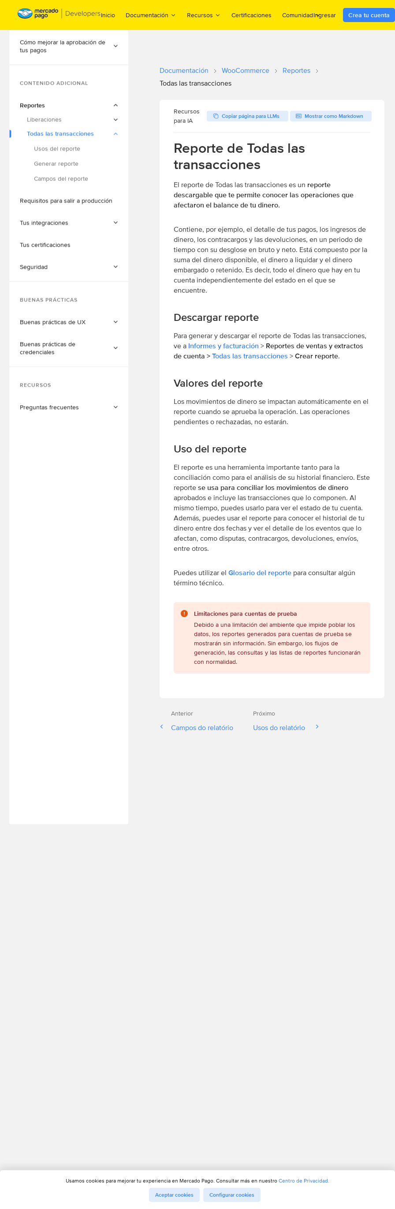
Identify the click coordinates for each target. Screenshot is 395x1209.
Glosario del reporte (259, 573)
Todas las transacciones (250, 356)
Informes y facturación (223, 346)
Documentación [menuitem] (151, 14)
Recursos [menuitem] (204, 14)
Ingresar (324, 15)
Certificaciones (251, 15)
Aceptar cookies (174, 1195)
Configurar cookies (231, 1195)
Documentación (184, 70)
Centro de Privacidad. (304, 1180)
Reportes (296, 70)
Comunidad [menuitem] (301, 14)
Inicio (108, 15)
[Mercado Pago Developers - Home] (59, 15)
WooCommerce (245, 70)
